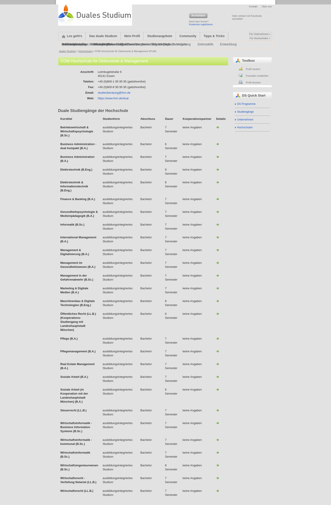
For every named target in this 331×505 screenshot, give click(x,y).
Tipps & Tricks (214, 36)
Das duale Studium (103, 36)
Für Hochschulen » (260, 38)
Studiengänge (245, 111)
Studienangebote (159, 36)
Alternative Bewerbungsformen (114, 44)
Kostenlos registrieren (201, 24)
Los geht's (72, 36)
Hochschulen (85, 51)
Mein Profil (132, 36)
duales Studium (67, 51)
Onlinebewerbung (74, 44)
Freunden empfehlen (257, 75)
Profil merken (253, 69)
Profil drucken (253, 82)
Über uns (267, 6)
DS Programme (246, 104)
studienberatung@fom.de (114, 92)
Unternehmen (245, 119)
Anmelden (198, 16)
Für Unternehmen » (260, 34)
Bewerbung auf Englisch (158, 44)
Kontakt (253, 6)
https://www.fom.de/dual (113, 98)
